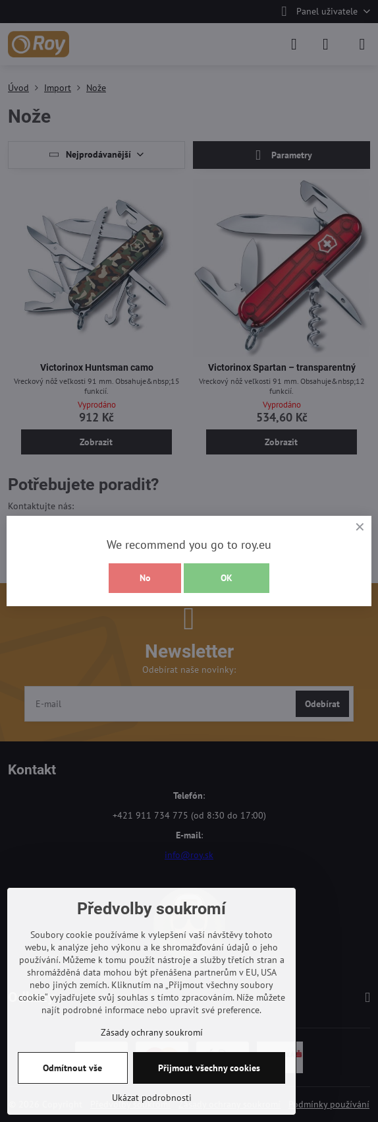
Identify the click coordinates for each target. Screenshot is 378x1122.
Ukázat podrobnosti (152, 1098)
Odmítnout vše (72, 1068)
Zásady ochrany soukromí (152, 1032)
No (145, 578)
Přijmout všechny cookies (209, 1068)
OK (226, 578)
